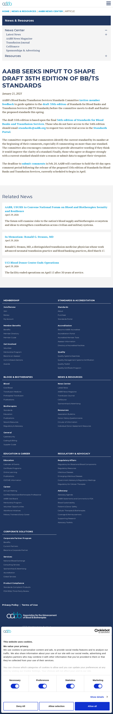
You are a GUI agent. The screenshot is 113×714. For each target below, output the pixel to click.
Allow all (92, 706)
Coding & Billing (10, 440)
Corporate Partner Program (17, 538)
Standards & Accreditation (76, 300)
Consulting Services (12, 565)
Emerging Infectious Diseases (70, 476)
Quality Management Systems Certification (76, 360)
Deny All (20, 706)
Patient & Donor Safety (67, 506)
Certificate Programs (12, 468)
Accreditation (65, 325)
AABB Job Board (11, 499)
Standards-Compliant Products (17, 587)
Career (7, 487)
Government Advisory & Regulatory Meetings (76, 480)
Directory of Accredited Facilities (71, 345)
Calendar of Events (11, 464)
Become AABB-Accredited (69, 329)
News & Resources (24, 11)
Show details (97, 697)
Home (5, 11)
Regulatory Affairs (67, 460)
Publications (9, 399)
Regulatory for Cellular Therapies (71, 484)
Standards (63, 307)
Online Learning (10, 472)
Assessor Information (66, 341)
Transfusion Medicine (12, 392)
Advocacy (62, 491)
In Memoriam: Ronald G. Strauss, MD (29, 236)
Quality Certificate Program (69, 368)
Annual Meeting (10, 491)
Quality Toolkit (64, 364)
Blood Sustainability (66, 502)
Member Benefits (12, 325)
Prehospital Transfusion (14, 395)
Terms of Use (30, 604)
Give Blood (8, 388)
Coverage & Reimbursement (70, 514)
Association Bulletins (66, 414)
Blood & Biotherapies (18, 377)
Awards (7, 364)
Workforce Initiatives (12, 510)
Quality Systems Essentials (69, 356)
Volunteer (8, 348)
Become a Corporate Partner (16, 550)
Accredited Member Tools (68, 337)
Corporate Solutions (18, 531)
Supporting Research (67, 518)
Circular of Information (67, 422)
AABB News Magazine (19, 38)
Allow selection (56, 706)
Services (8, 557)
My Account (9, 319)
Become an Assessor (12, 356)
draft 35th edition (55, 104)
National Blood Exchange (14, 561)
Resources (63, 410)
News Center (64, 384)
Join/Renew (9, 307)
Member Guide (10, 337)
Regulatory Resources (67, 468)
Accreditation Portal (66, 333)
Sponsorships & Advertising (23, 50)
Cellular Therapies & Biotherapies (71, 510)
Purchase (62, 315)
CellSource (12, 46)
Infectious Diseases (65, 472)
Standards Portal (65, 319)
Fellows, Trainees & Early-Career (17, 514)
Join (5, 311)
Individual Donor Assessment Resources (74, 426)
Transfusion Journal (18, 42)
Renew (6, 315)
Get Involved (10, 344)
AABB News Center (50, 11)
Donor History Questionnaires (70, 418)
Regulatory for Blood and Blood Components (77, 464)
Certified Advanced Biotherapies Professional (22, 495)
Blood (6, 384)
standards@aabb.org (32, 128)
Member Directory (11, 333)
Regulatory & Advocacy (13, 426)
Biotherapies (10, 406)
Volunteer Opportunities (14, 506)
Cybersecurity (9, 436)
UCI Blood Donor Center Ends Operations (32, 262)
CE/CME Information (12, 480)
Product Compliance (14, 583)
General (8, 432)
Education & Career (17, 453)
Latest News (63, 388)
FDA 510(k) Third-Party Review (16, 591)
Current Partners (11, 546)
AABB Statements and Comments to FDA (75, 499)
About (60, 311)
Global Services (10, 576)
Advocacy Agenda (65, 495)
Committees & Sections (13, 360)
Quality (61, 352)
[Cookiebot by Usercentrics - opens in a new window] (97, 631)
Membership (11, 300)
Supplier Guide (10, 444)
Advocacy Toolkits (65, 522)
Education (8, 414)
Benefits (7, 329)
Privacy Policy (10, 604)
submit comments (33, 163)
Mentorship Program (13, 352)
